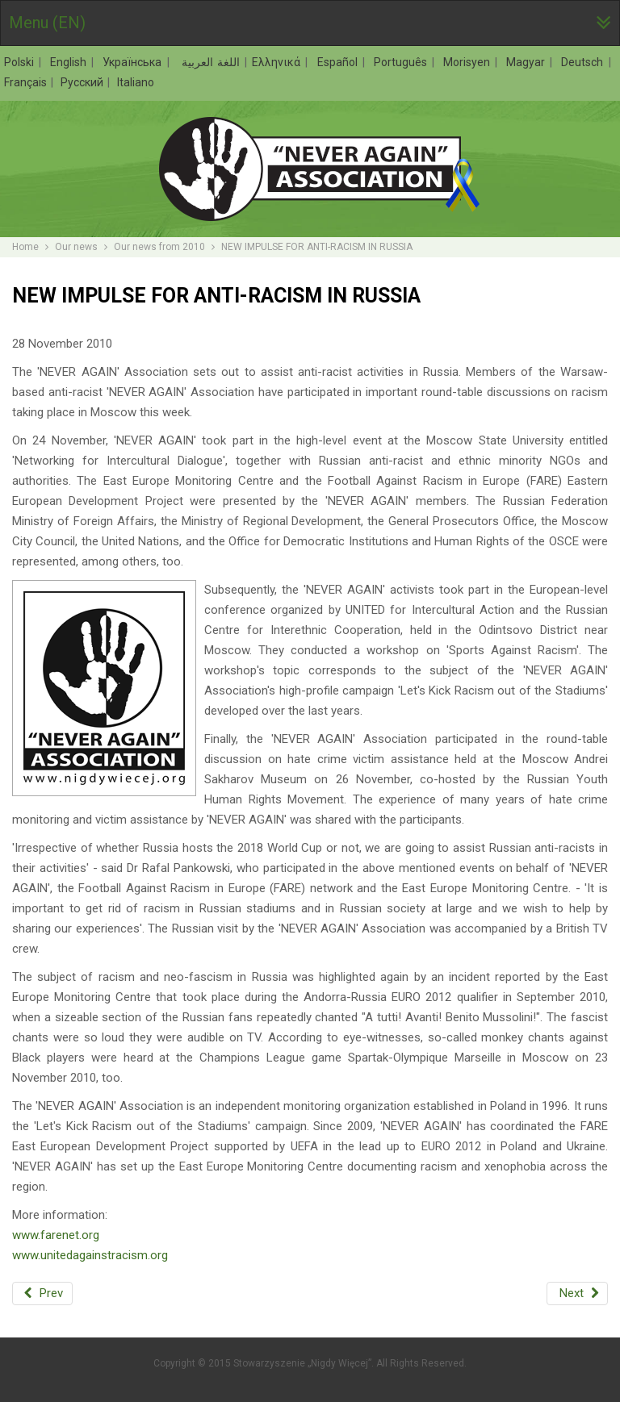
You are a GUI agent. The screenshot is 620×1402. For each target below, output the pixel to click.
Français (26, 82)
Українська (134, 62)
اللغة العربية (209, 62)
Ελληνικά (278, 62)
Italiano (135, 82)
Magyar (527, 62)
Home (25, 246)
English (70, 62)
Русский (83, 82)
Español (339, 62)
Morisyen (468, 62)
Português (402, 62)
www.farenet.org (55, 1235)
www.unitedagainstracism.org (90, 1255)
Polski (21, 62)
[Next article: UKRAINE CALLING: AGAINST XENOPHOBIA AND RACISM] (577, 1293)
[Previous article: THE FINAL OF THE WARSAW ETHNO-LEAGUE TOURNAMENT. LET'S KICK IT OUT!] (42, 1293)
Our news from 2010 (159, 246)
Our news (76, 246)
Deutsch (584, 62)
